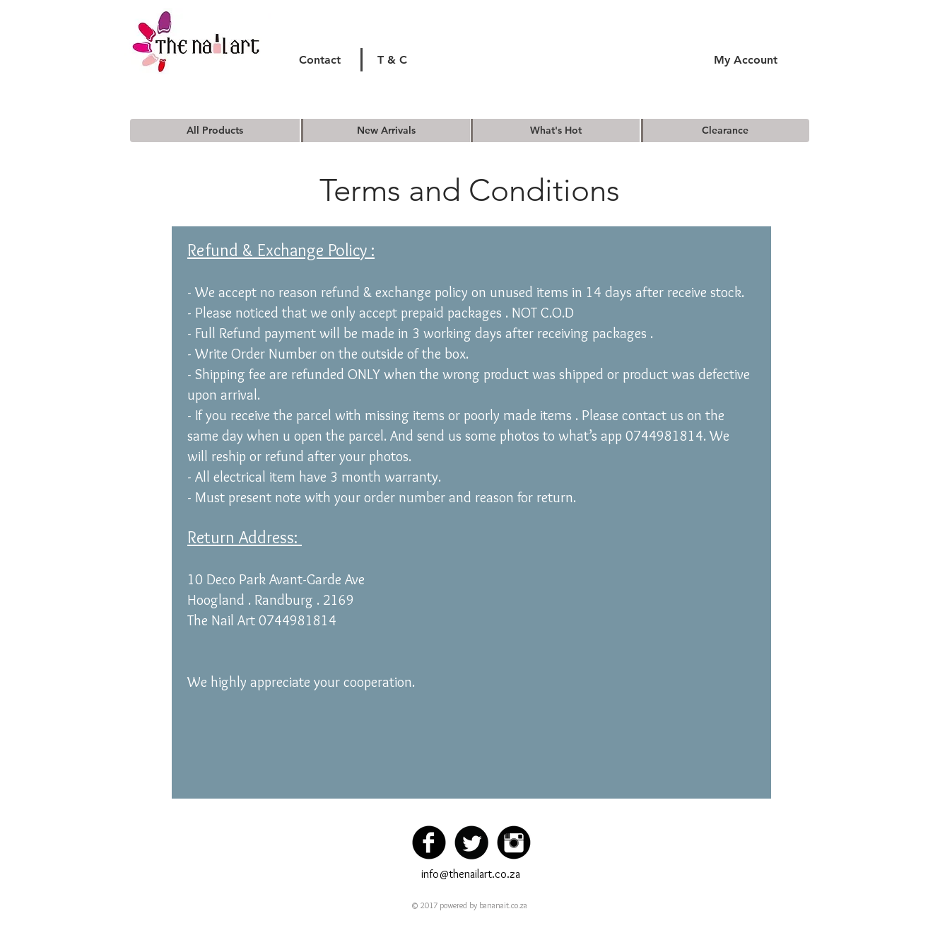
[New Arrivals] (386, 130)
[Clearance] (725, 130)
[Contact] (320, 60)
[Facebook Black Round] (429, 842)
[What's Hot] (555, 130)
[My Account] (745, 60)
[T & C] (392, 60)
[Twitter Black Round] (471, 842)
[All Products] (215, 130)
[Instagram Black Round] (514, 842)
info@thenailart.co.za (470, 874)
